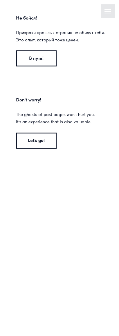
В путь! (36, 58)
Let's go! (36, 140)
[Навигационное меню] (107, 11)
